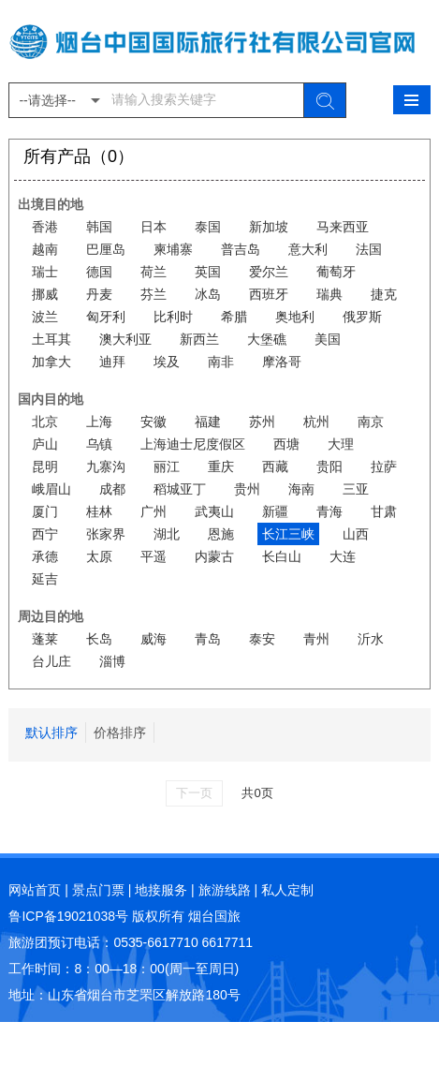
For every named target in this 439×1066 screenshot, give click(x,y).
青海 (329, 511)
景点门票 (98, 889)
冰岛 (208, 294)
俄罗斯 (362, 316)
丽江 (167, 466)
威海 (153, 638)
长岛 (99, 638)
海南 (301, 488)
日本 (153, 226)
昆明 (45, 466)
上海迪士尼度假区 (192, 444)
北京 (45, 421)
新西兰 (199, 339)
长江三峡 (288, 533)
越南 (45, 249)
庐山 (45, 444)
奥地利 (295, 316)
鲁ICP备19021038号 (68, 916)
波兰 (45, 316)
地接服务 (161, 889)
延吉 (45, 578)
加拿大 (51, 361)
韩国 (99, 226)
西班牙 (268, 294)
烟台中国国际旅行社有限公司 (219, 41)
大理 (341, 444)
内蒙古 (214, 556)
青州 (316, 638)
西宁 (45, 533)
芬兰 (153, 294)
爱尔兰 (268, 271)
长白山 (281, 556)
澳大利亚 (125, 339)
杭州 (316, 421)
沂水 (371, 638)
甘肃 (384, 511)
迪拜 (112, 361)
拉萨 (384, 466)
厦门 (45, 511)
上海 (99, 421)
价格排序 (120, 732)
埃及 (167, 361)
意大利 (308, 249)
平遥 (153, 556)
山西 (356, 533)
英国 (208, 271)
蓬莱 (45, 638)
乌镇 (99, 444)
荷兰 (153, 271)
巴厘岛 (105, 249)
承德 (45, 556)
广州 (153, 511)
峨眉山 (51, 488)
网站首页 (34, 889)
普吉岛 (240, 249)
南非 (221, 361)
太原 (99, 556)
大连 (342, 556)
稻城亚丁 (180, 488)
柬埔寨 (173, 249)
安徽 (153, 421)
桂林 (99, 511)
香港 (45, 226)
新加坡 (268, 226)
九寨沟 (105, 466)
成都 (112, 488)
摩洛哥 (281, 361)
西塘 (286, 444)
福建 (208, 421)
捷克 (384, 294)
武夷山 (214, 511)
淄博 (112, 661)
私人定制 (287, 889)
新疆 (275, 511)
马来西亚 (342, 226)
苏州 (262, 421)
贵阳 (329, 466)
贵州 (247, 488)
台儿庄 (51, 661)
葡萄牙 (336, 271)
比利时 (173, 316)
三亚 (356, 488)
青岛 (208, 638)
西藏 (275, 466)
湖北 (167, 533)
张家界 (105, 533)
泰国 (208, 226)
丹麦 (99, 294)
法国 (369, 249)
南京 (371, 421)
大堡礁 (266, 339)
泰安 (262, 638)
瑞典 (329, 294)
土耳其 (51, 339)
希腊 (234, 316)
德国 (99, 271)
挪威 (45, 294)
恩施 (221, 533)
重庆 (221, 466)
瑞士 (45, 271)
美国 (328, 339)
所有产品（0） (78, 157)
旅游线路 (224, 889)
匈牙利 (105, 316)
